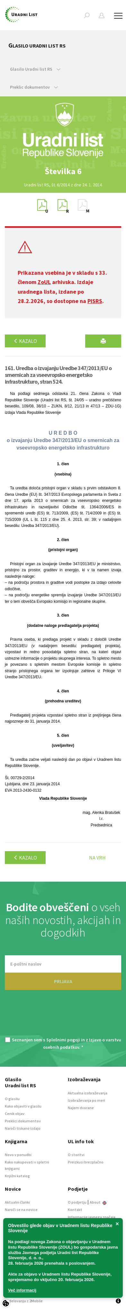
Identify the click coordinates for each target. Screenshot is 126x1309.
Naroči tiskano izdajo (22, 1128)
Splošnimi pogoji (63, 1040)
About (98, 1202)
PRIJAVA (63, 981)
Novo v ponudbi (18, 1154)
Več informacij (22, 1290)
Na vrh (97, 857)
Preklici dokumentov (23, 1120)
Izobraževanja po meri (86, 1100)
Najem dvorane (81, 1107)
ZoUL (44, 282)
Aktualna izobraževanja (87, 1093)
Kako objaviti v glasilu (23, 1106)
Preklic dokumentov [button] (34, 87)
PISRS (94, 301)
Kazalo (25, 341)
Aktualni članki (17, 1202)
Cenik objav (14, 1113)
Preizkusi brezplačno (86, 1162)
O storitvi (76, 1154)
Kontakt (75, 1209)
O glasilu (12, 1098)
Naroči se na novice (21, 1209)
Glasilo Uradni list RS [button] (35, 69)
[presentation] (63, 1017)
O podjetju (77, 1202)
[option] (63, 171)
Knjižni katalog (17, 1175)
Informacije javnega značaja (91, 1217)
